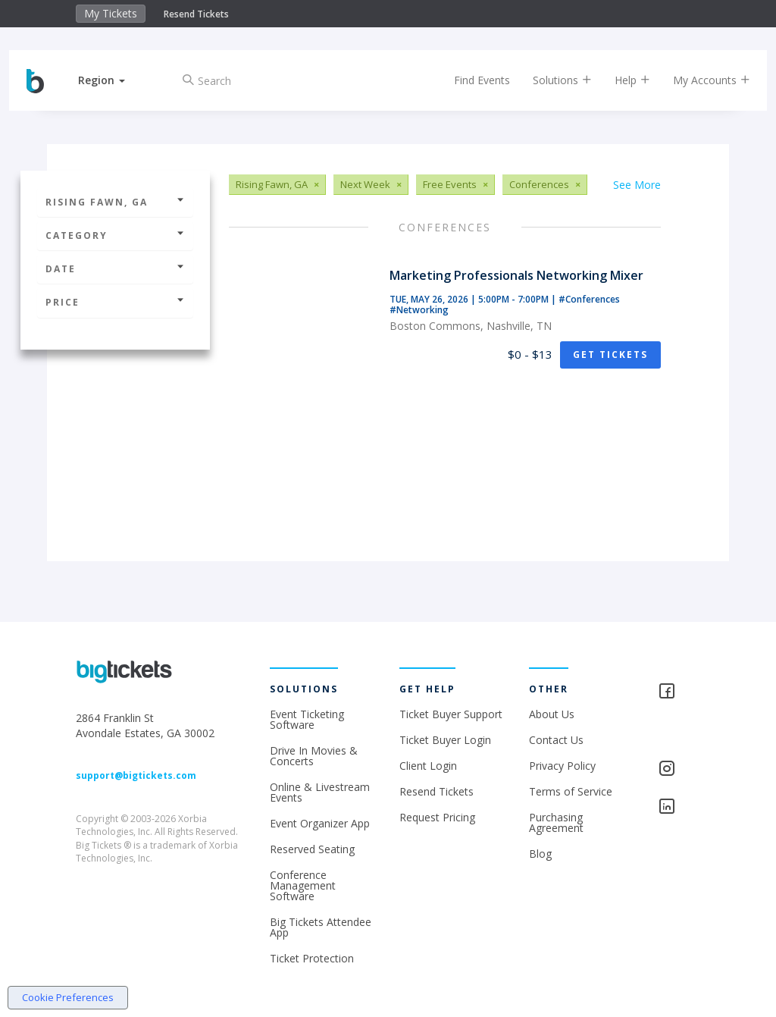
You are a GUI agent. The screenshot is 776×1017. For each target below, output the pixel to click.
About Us (551, 714)
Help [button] (619, 80)
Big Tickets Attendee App (320, 927)
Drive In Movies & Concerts (314, 755)
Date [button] (115, 268)
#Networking (419, 309)
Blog (540, 853)
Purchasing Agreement (556, 822)
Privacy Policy (562, 765)
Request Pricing (437, 817)
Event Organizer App (320, 823)
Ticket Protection (312, 958)
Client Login (428, 765)
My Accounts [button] (698, 80)
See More (637, 184)
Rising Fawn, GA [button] (115, 202)
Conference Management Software (303, 885)
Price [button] (115, 302)
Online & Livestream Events (320, 792)
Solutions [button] (549, 80)
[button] (114, 80)
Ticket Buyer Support (450, 714)
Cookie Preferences (68, 997)
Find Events (469, 80)
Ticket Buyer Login (445, 740)
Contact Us (556, 740)
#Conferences (589, 299)
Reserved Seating (312, 849)
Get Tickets (610, 354)
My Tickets (110, 13)
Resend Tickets (196, 14)
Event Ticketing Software (307, 719)
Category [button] (115, 235)
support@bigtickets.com (136, 775)
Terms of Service (570, 791)
